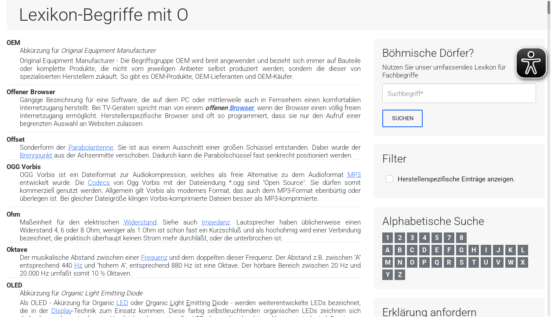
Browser (241, 108)
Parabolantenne (91, 147)
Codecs (99, 183)
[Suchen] (402, 118)
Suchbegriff (404, 94)
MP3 (354, 175)
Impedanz (216, 222)
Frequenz (154, 258)
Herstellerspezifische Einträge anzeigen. (456, 179)
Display (61, 311)
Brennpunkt (36, 155)
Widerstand (140, 222)
